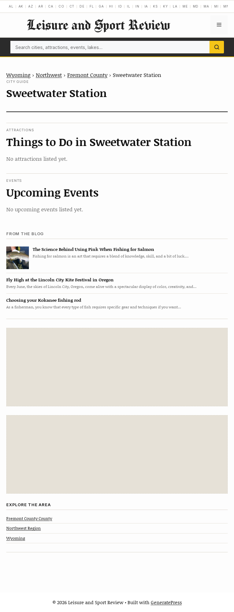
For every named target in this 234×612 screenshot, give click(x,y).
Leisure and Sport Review (98, 25)
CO (61, 6)
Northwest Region (23, 528)
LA (175, 6)
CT (72, 6)
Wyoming (18, 75)
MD (196, 6)
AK (21, 6)
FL (92, 6)
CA (50, 6)
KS (155, 6)
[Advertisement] (117, 367)
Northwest (49, 75)
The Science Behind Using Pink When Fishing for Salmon (93, 249)
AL (11, 6)
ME (185, 6)
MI (216, 6)
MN (226, 6)
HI (111, 6)
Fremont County (87, 75)
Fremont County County (29, 518)
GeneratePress (166, 602)
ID (120, 6)
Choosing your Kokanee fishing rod (43, 300)
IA (146, 6)
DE (81, 6)
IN (137, 6)
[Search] (217, 47)
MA (206, 6)
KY (165, 6)
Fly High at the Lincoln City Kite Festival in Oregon (60, 279)
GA (101, 6)
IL (128, 6)
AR (40, 6)
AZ (30, 6)
